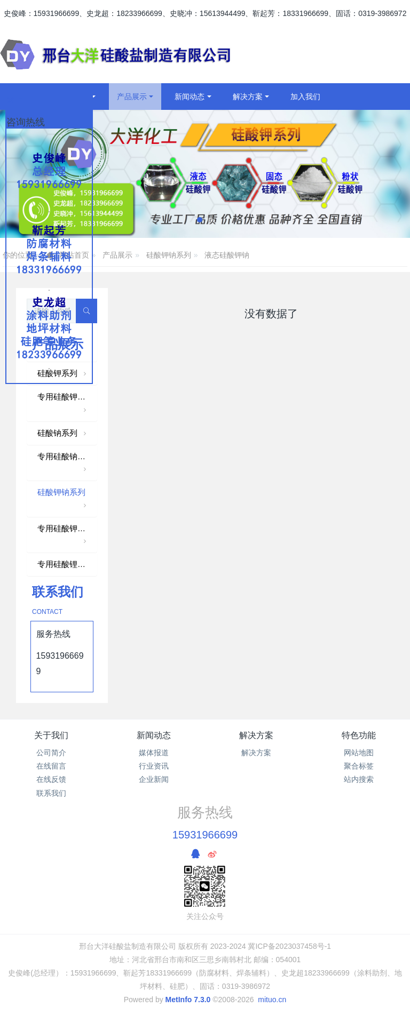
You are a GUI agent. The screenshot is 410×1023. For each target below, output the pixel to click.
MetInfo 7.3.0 (188, 999)
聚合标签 (359, 766)
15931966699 (205, 835)
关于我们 (51, 735)
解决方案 (256, 735)
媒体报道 (154, 752)
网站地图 (359, 752)
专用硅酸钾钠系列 (67, 536)
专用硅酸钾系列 (65, 404)
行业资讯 (154, 766)
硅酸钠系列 (63, 433)
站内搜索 (359, 779)
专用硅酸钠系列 (65, 464)
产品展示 (117, 255)
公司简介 (51, 752)
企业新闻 (154, 779)
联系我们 (51, 793)
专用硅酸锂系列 (65, 564)
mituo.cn (272, 999)
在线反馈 (51, 779)
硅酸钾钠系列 (168, 255)
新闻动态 (154, 735)
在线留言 (51, 766)
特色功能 (359, 735)
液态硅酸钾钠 (226, 255)
